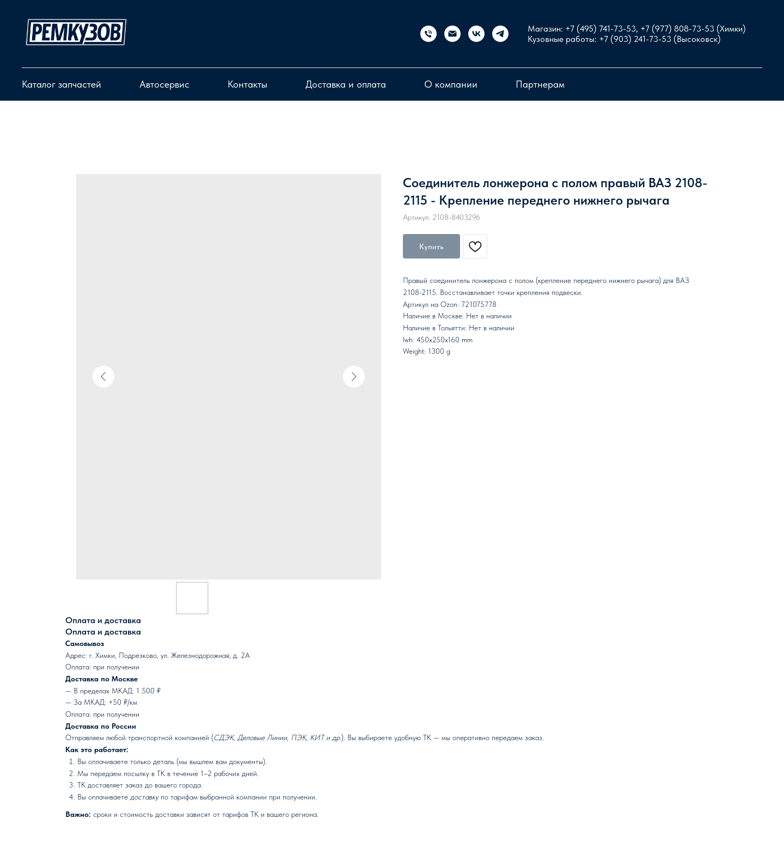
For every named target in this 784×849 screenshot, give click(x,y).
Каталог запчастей (61, 84)
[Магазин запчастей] (428, 34)
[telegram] (500, 34)
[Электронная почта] (452, 34)
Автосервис (164, 84)
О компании (450, 84)
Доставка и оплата (345, 84)
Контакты (247, 84)
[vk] (476, 34)
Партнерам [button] (540, 84)
